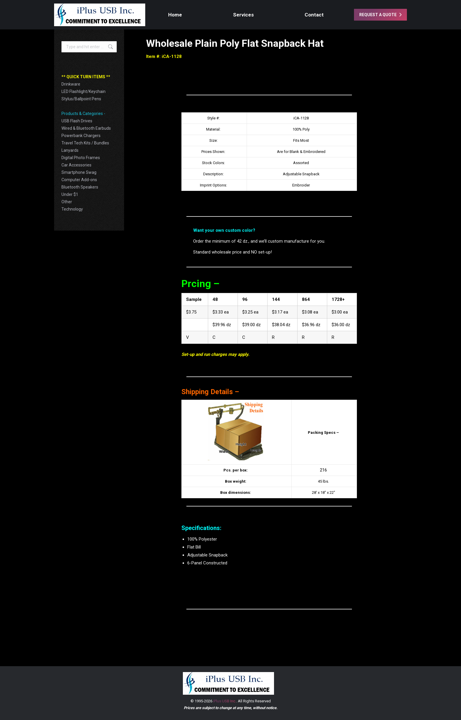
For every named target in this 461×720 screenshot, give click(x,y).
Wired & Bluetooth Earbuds (86, 128)
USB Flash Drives (76, 121)
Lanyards (69, 150)
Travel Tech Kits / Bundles (85, 143)
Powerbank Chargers (81, 135)
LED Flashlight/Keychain (83, 91)
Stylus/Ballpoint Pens (81, 98)
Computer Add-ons (79, 179)
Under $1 (69, 194)
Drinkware (70, 84)
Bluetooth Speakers (79, 187)
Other (66, 201)
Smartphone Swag (78, 172)
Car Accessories (76, 165)
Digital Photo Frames (80, 157)
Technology (72, 209)
